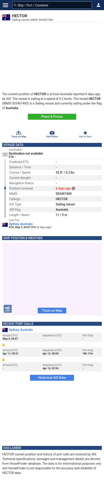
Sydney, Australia (21, 224)
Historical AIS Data (52, 378)
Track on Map (52, 311)
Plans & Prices (52, 117)
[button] (98, 5)
